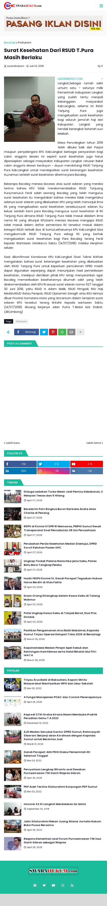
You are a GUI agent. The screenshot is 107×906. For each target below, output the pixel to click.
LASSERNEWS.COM (70, 79)
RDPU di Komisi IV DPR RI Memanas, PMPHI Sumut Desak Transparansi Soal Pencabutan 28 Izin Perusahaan (62, 528)
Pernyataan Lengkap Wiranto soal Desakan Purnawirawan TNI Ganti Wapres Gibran (55, 771)
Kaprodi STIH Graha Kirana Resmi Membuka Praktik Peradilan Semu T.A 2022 (60, 716)
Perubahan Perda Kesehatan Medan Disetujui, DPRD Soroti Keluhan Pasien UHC (60, 545)
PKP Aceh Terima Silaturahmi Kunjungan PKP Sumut (60, 787)
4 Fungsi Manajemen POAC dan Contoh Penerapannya (62, 697)
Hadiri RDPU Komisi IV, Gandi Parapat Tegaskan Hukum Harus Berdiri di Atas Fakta (63, 580)
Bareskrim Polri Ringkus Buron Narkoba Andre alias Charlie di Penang (60, 511)
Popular (13, 671)
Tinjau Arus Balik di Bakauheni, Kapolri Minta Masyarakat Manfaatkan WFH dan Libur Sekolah (58, 681)
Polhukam (24, 42)
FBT (77, 899)
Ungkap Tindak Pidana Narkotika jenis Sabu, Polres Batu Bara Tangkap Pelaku (60, 563)
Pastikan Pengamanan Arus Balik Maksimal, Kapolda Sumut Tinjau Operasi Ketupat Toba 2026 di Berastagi (62, 632)
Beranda (10, 42)
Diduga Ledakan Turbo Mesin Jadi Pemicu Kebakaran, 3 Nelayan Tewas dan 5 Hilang (63, 493)
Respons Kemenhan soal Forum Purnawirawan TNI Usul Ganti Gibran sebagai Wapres (62, 840)
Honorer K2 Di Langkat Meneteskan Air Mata (55, 804)
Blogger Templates (56, 899)
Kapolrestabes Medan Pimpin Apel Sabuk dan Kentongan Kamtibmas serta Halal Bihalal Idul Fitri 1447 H (60, 651)
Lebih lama (94, 443)
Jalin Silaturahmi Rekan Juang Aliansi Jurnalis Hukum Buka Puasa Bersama (62, 823)
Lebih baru (13, 443)
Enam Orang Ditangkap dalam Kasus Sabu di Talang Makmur (62, 597)
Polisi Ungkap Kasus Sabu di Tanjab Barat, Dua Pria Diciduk (60, 615)
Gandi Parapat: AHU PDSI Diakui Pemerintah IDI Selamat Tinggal (57, 754)
